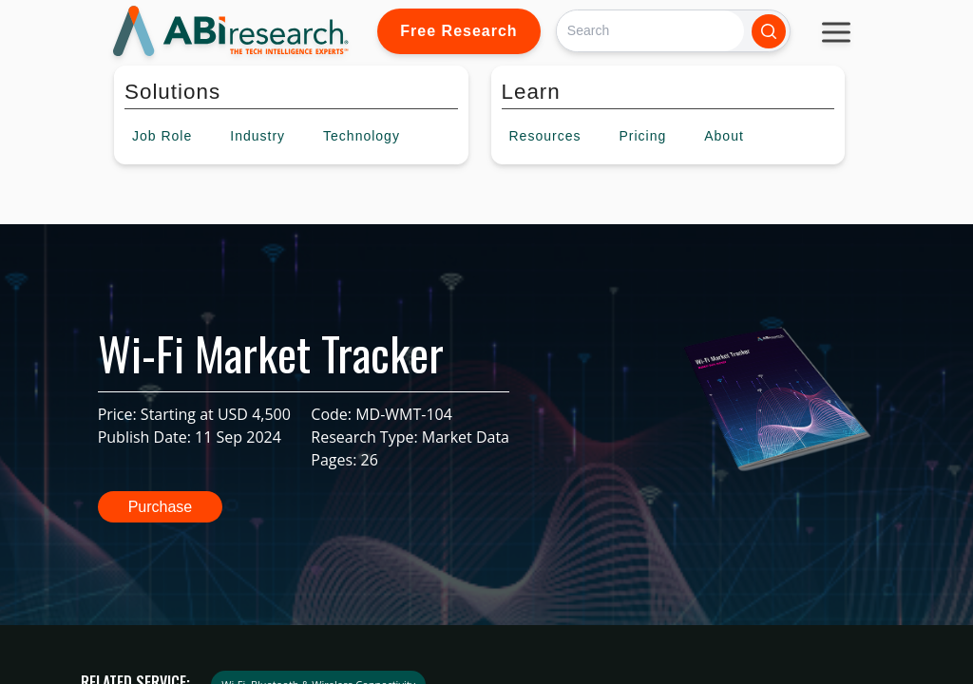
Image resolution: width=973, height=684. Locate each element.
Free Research (458, 31)
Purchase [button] (160, 507)
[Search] (650, 30)
